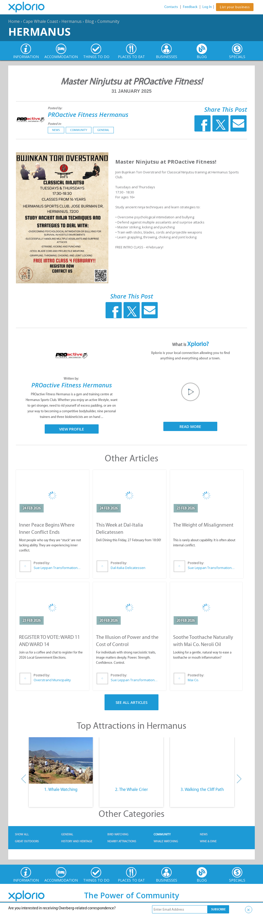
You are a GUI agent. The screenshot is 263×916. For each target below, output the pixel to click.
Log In (207, 7)
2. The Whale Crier (131, 789)
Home (14, 21)
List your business (235, 7)
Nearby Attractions (121, 841)
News (56, 130)
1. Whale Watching (61, 789)
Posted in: (54, 124)
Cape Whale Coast (40, 21)
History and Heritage (76, 841)
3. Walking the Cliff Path (202, 789)
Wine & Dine (208, 841)
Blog (89, 21)
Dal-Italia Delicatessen (128, 567)
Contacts (171, 7)
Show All (22, 834)
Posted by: (55, 108)
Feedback (190, 7)
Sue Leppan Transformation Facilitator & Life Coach (57, 567)
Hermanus (71, 21)
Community (108, 21)
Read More (190, 426)
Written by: (72, 378)
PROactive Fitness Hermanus (88, 114)
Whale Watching (166, 841)
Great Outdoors (27, 841)
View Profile (71, 429)
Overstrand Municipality (52, 680)
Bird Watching (117, 834)
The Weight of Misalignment (203, 525)
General (103, 130)
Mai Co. (193, 680)
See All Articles (131, 702)
